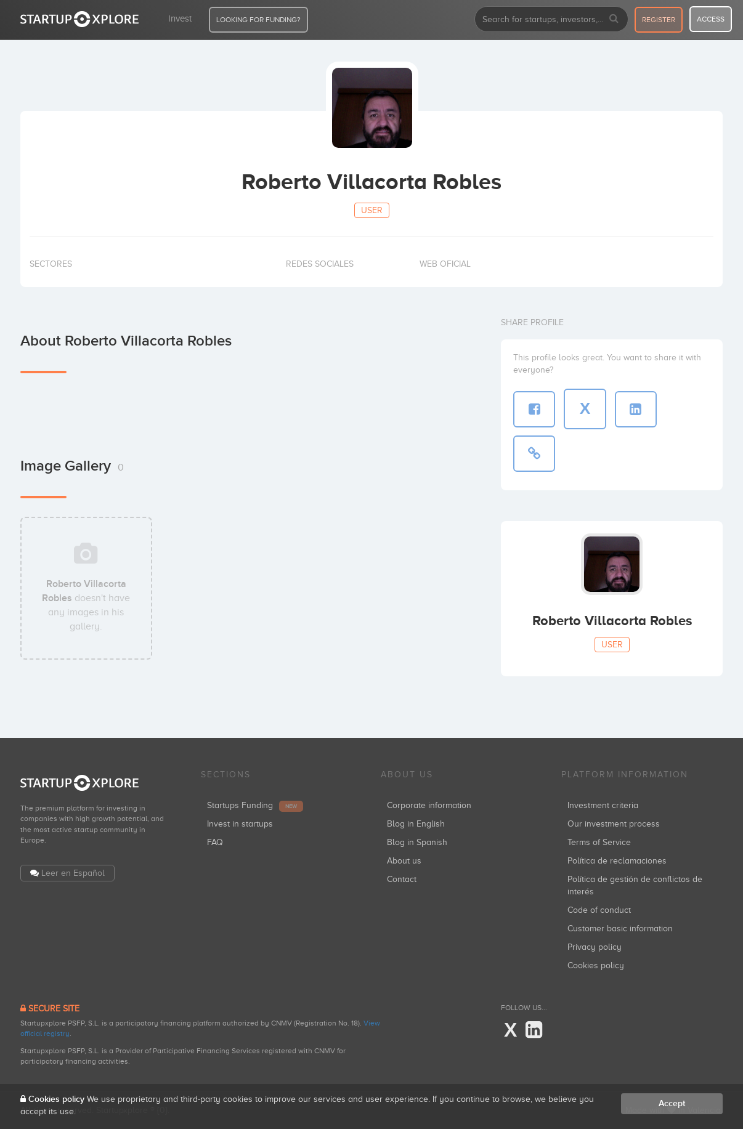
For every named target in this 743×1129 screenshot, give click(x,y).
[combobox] (551, 19)
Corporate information (429, 805)
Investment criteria (602, 805)
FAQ (215, 842)
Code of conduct (599, 910)
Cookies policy (595, 965)
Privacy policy (594, 947)
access (711, 19)
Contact (401, 879)
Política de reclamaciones (617, 860)
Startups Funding (255, 805)
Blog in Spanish (417, 842)
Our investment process (613, 823)
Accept (672, 1103)
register (658, 19)
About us (404, 860)
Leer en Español (73, 873)
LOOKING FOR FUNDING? (258, 19)
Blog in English (416, 823)
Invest (180, 18)
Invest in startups (240, 823)
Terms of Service (599, 842)
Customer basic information (620, 928)
